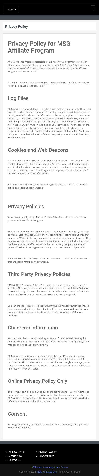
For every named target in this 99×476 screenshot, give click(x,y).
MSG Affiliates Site (47, 471)
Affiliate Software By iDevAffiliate (49, 467)
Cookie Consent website (30, 187)
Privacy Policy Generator (60, 134)
